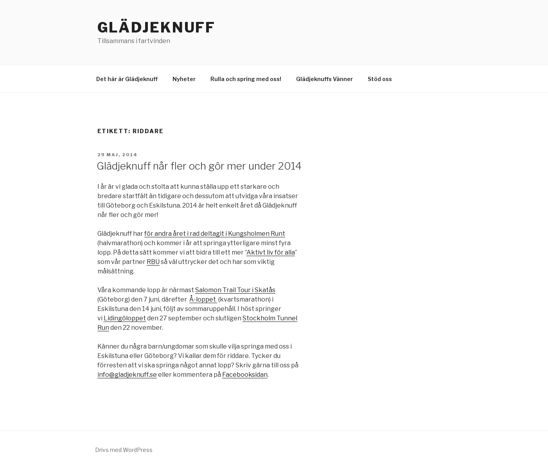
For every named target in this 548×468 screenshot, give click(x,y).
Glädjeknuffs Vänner (324, 79)
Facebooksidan (245, 374)
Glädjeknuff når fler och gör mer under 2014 (199, 166)
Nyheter (184, 79)
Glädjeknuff (156, 27)
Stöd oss (380, 79)
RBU (153, 262)
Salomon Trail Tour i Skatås (235, 290)
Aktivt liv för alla (270, 252)
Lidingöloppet (125, 318)
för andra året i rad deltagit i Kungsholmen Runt (214, 233)
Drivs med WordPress (124, 449)
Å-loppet (203, 299)
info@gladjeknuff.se (127, 374)
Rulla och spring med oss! (245, 79)
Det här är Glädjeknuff (127, 79)
